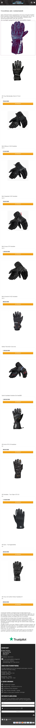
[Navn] (18, 703)
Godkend (18, 711)
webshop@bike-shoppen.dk (13, 659)
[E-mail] (18, 705)
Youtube (8, 719)
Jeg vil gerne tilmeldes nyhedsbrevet (13, 708)
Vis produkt (18, 103)
